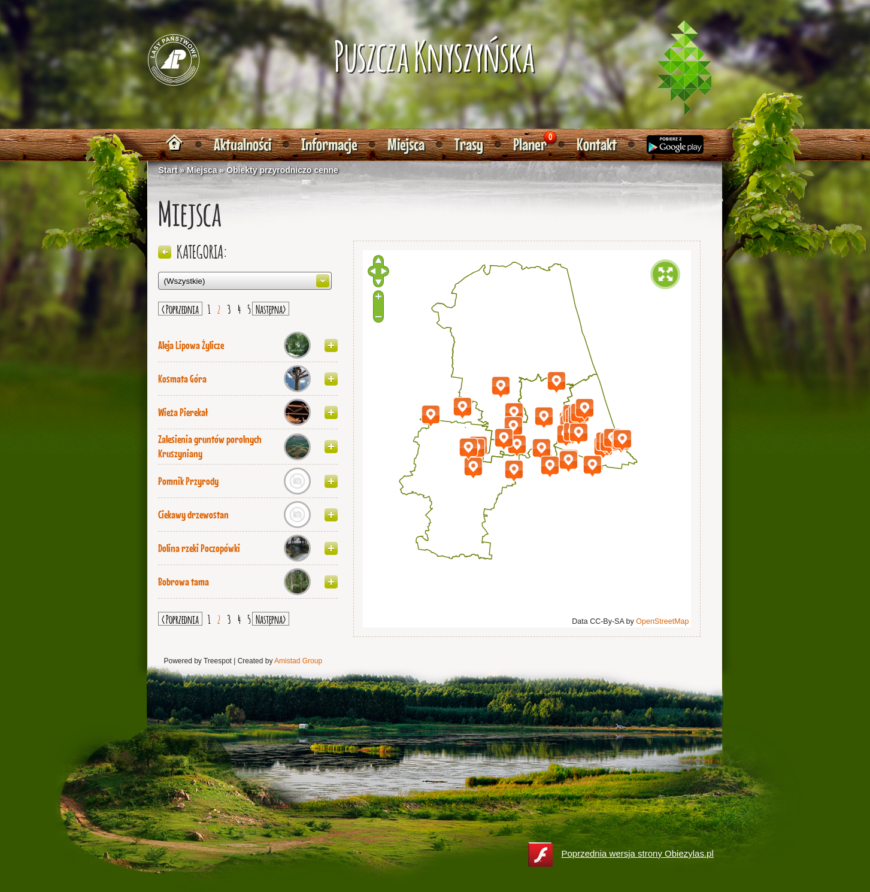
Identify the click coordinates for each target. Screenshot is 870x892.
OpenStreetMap (662, 621)
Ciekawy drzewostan (193, 515)
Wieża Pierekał (183, 412)
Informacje (329, 144)
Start (168, 170)
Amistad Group (298, 661)
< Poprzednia (180, 308)
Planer (530, 144)
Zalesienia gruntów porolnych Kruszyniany (210, 446)
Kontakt (597, 144)
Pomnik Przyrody (188, 481)
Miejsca (406, 144)
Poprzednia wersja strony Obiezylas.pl (621, 854)
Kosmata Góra (182, 379)
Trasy (468, 144)
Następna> (271, 308)
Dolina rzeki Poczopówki (199, 548)
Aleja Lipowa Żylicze (191, 345)
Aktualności (242, 144)
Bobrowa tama (183, 582)
